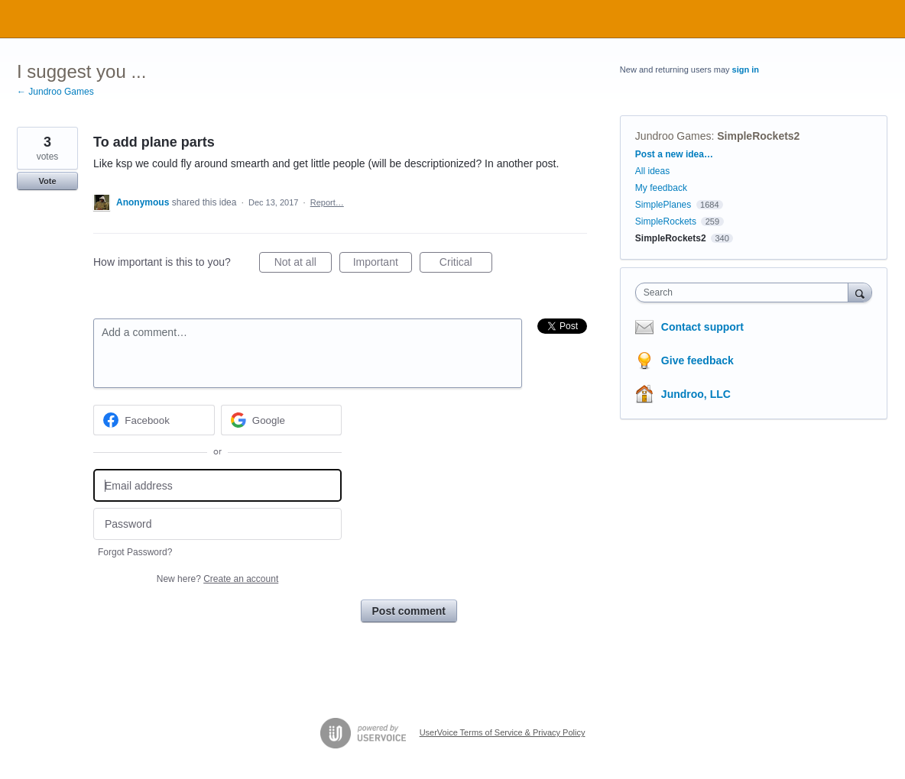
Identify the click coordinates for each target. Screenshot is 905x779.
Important (382, 264)
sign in (745, 69)
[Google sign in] (281, 420)
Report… (327, 202)
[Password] (217, 524)
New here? (217, 579)
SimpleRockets (665, 221)
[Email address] (217, 485)
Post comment (409, 611)
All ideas (652, 171)
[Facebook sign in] (154, 420)
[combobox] (745, 292)
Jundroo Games (673, 136)
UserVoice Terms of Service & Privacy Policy (502, 732)
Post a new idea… (674, 154)
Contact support (702, 327)
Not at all (303, 264)
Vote (47, 181)
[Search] (860, 292)
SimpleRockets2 (758, 136)
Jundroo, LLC (696, 394)
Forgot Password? (135, 552)
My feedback (661, 188)
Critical (466, 264)
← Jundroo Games (55, 91)
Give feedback (697, 360)
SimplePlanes (663, 204)
